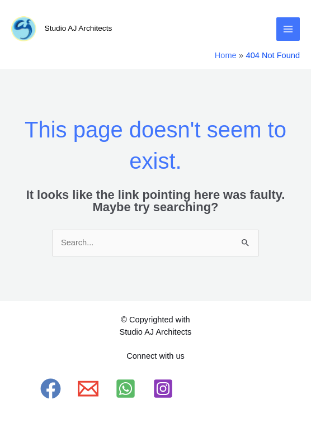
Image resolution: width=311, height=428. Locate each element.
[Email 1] (88, 388)
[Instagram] (163, 388)
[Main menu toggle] (288, 29)
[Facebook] (50, 388)
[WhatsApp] (125, 388)
